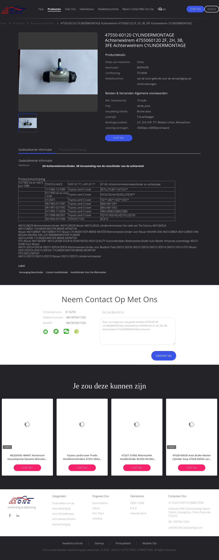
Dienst (96, 508)
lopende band (138, 513)
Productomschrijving (72, 150)
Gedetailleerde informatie (35, 150)
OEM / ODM (137, 503)
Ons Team (98, 513)
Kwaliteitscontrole (108, 9)
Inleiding (97, 518)
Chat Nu (195, 9)
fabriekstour (87, 9)
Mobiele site (150, 543)
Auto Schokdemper (63, 513)
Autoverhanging (61, 524)
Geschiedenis (100, 503)
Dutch (212, 9)
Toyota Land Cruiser (79, 189)
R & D (133, 508)
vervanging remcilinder (31, 272)
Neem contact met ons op (137, 9)
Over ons (70, 9)
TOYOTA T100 (76, 219)
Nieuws (161, 9)
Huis (41, 9)
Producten (54, 9)
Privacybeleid (123, 543)
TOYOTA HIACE (53, 184)
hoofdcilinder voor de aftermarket (88, 272)
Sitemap (99, 543)
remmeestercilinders (64, 519)
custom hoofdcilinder (57, 272)
